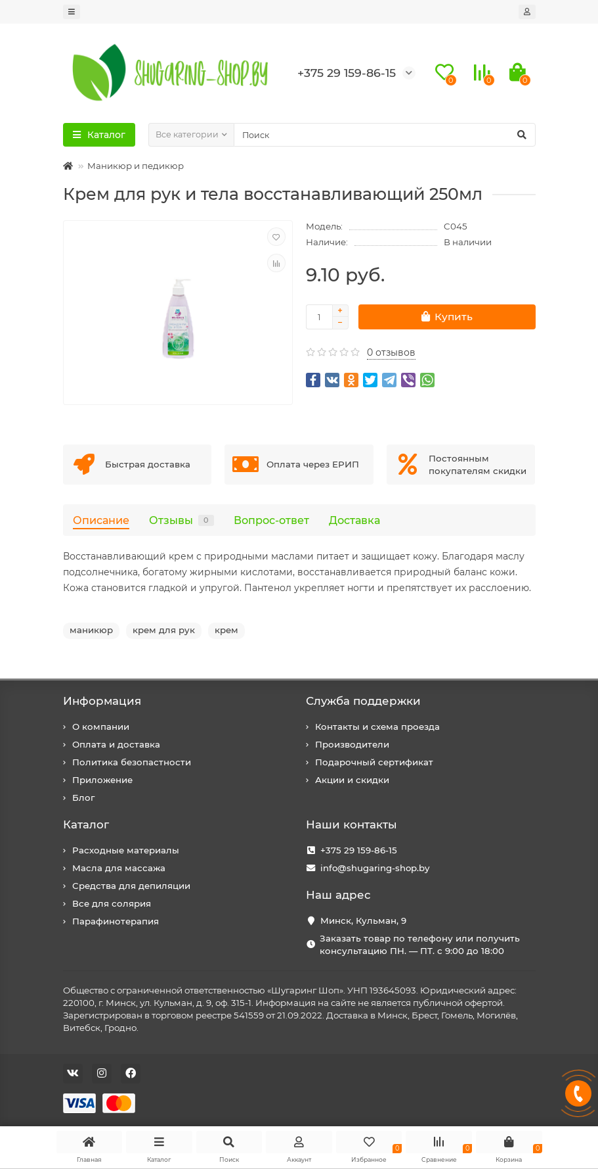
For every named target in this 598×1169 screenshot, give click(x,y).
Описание (101, 520)
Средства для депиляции (131, 885)
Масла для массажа (118, 868)
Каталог (86, 824)
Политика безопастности (131, 762)
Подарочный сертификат (374, 762)
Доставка (354, 520)
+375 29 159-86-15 (358, 850)
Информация (102, 700)
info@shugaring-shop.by (374, 868)
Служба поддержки (363, 700)
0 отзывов (391, 352)
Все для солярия (111, 903)
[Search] (385, 135)
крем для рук (164, 630)
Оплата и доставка (116, 744)
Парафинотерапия (115, 921)
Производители (352, 744)
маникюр (91, 630)
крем (226, 630)
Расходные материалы (125, 850)
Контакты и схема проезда (377, 726)
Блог (83, 797)
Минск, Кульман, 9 (363, 920)
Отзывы (181, 520)
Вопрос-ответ (271, 520)
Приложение (102, 780)
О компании (100, 726)
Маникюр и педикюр (135, 165)
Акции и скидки (352, 780)
